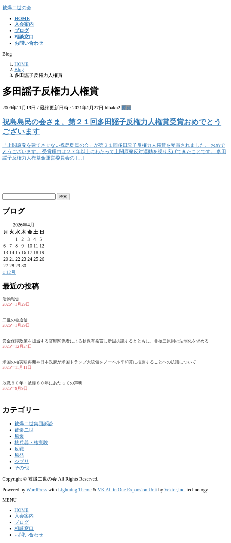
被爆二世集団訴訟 (33, 423)
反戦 (19, 448)
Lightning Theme (74, 489)
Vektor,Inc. (174, 489)
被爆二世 (24, 429)
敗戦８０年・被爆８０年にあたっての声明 (42, 383)
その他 (21, 467)
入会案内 (24, 515)
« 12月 (9, 272)
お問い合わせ (28, 534)
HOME (21, 510)
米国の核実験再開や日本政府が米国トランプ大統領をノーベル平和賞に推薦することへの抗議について (99, 362)
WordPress (36, 489)
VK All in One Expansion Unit (127, 489)
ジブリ (21, 461)
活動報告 (10, 299)
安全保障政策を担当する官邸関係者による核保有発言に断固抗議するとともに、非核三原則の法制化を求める (105, 341)
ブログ (21, 522)
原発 (126, 107)
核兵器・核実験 (31, 442)
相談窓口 (24, 528)
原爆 (19, 436)
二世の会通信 (15, 320)
